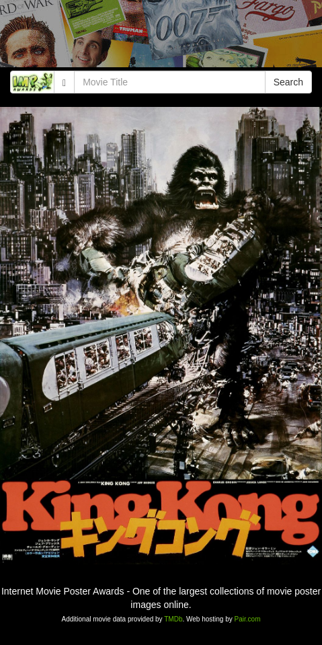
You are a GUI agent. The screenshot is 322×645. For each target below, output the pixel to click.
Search (288, 82)
